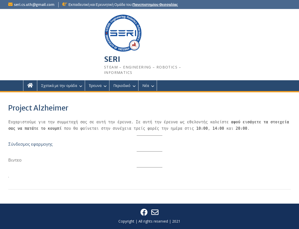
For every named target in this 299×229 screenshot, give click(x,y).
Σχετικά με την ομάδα (59, 85)
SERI (112, 59)
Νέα (145, 85)
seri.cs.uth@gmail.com (34, 4)
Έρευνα (95, 85)
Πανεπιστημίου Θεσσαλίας (155, 4)
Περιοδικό (121, 85)
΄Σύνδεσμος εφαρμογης (30, 144)
